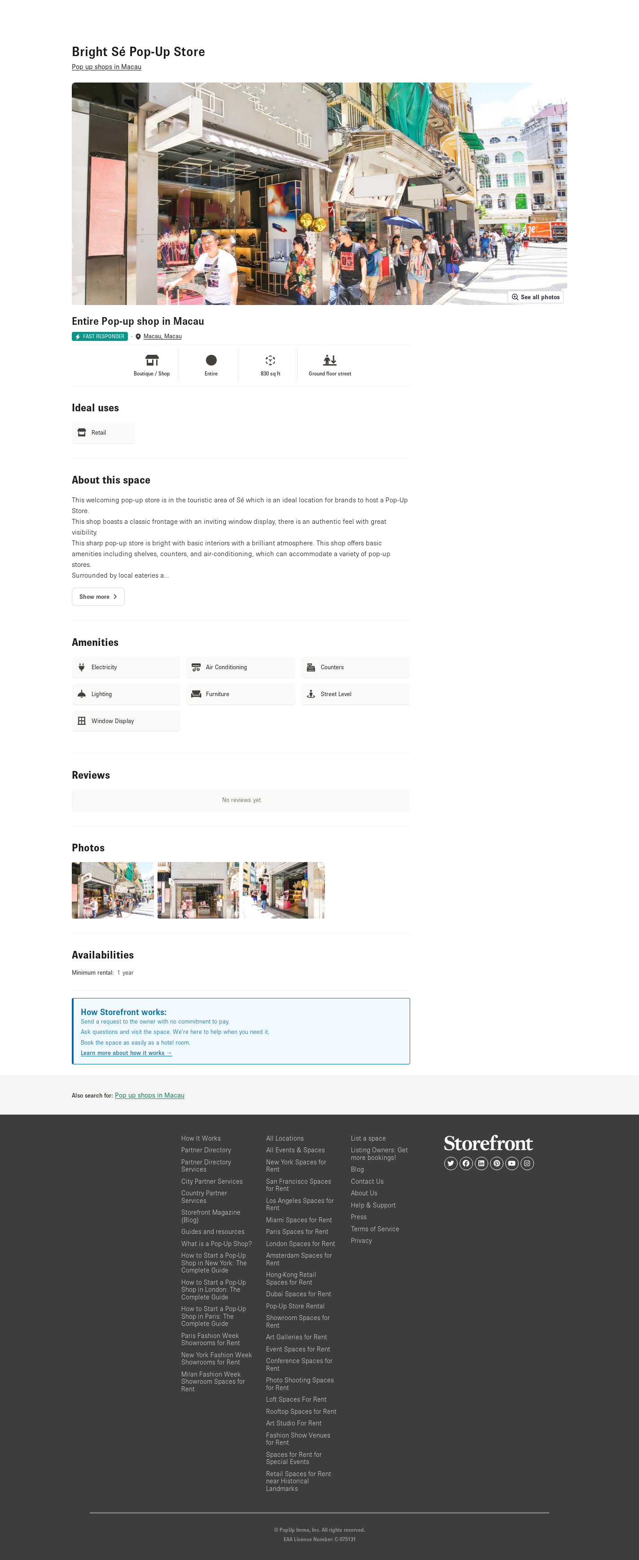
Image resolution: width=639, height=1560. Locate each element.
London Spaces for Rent (300, 1243)
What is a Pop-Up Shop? (216, 1243)
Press (359, 1216)
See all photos (535, 297)
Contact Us (367, 1181)
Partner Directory (206, 1150)
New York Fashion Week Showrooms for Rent (216, 1358)
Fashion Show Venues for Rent (298, 1439)
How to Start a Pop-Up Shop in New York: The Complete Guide (214, 1262)
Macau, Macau (163, 336)
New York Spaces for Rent (296, 1165)
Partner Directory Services (206, 1165)
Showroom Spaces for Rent (298, 1321)
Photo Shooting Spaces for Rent (300, 1383)
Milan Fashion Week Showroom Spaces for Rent (213, 1381)
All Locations (285, 1138)
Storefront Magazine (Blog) (211, 1216)
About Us (364, 1193)
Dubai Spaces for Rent (298, 1294)
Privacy (361, 1240)
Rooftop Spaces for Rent (301, 1411)
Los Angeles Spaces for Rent (300, 1204)
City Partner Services (212, 1181)
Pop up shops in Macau (149, 1095)
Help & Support (373, 1205)
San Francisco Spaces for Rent (298, 1185)
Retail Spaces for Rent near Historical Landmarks (298, 1481)
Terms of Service (375, 1229)
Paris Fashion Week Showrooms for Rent (210, 1339)
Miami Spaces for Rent (299, 1220)
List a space (368, 1138)
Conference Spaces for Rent (299, 1364)
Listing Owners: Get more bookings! (379, 1153)
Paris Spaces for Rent (297, 1231)
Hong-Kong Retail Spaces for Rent (291, 1278)
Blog (357, 1169)
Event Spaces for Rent (298, 1349)
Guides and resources (213, 1231)
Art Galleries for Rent (296, 1337)
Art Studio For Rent (294, 1423)
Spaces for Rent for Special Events (294, 1458)
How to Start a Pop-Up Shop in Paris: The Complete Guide (213, 1316)
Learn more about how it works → (126, 1052)
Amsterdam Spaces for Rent (299, 1259)
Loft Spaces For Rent (296, 1399)
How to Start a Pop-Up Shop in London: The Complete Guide (213, 1289)
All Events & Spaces (295, 1150)
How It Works (201, 1138)
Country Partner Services (204, 1196)
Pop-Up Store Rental (295, 1306)
